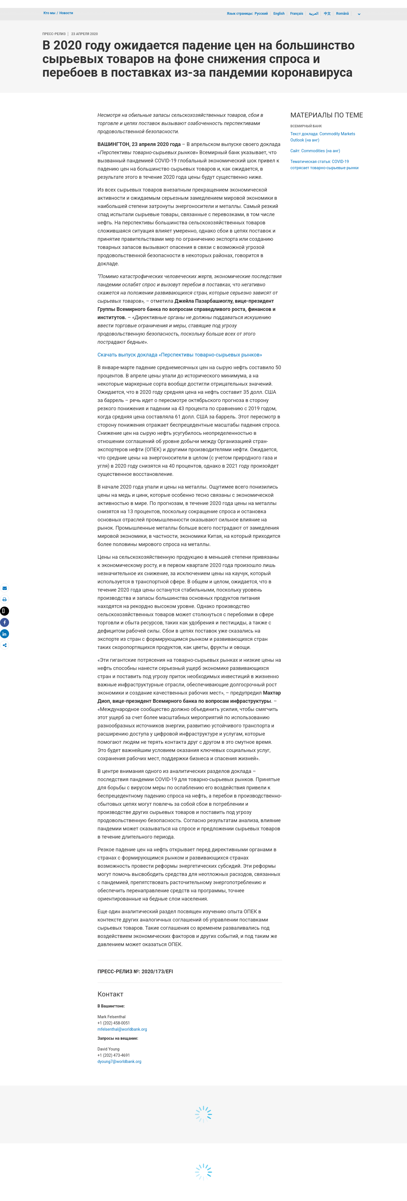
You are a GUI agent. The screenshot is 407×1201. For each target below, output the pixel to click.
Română (342, 14)
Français (296, 14)
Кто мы (49, 13)
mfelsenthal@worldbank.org (122, 1029)
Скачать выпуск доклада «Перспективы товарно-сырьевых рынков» (180, 355)
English (279, 14)
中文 (327, 14)
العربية (313, 14)
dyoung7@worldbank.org (119, 1061)
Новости (66, 13)
